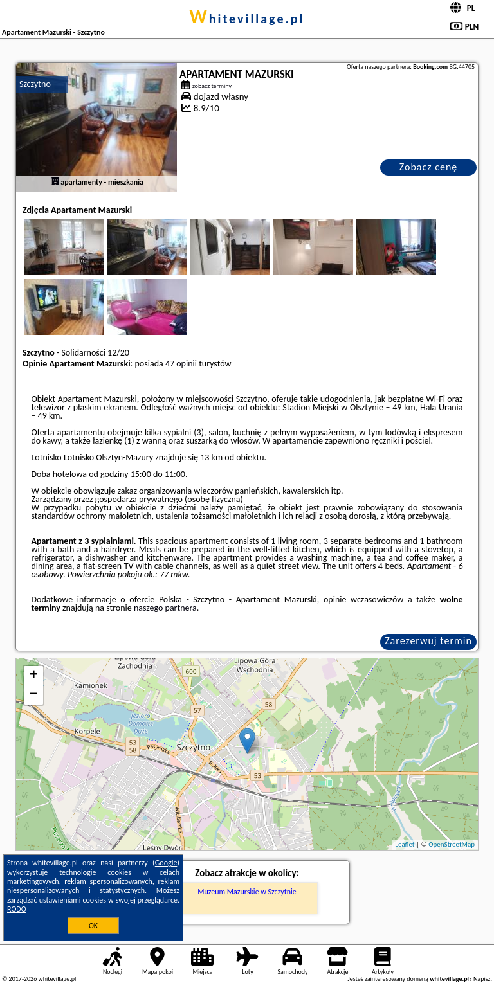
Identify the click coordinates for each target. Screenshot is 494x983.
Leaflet (404, 844)
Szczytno (35, 83)
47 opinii (181, 363)
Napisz (482, 979)
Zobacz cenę (428, 167)
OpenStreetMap (451, 844)
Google (166, 862)
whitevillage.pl (247, 18)
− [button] (34, 695)
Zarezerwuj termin (428, 641)
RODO (16, 909)
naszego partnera (165, 607)
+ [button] (34, 675)
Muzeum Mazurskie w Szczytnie (247, 891)
